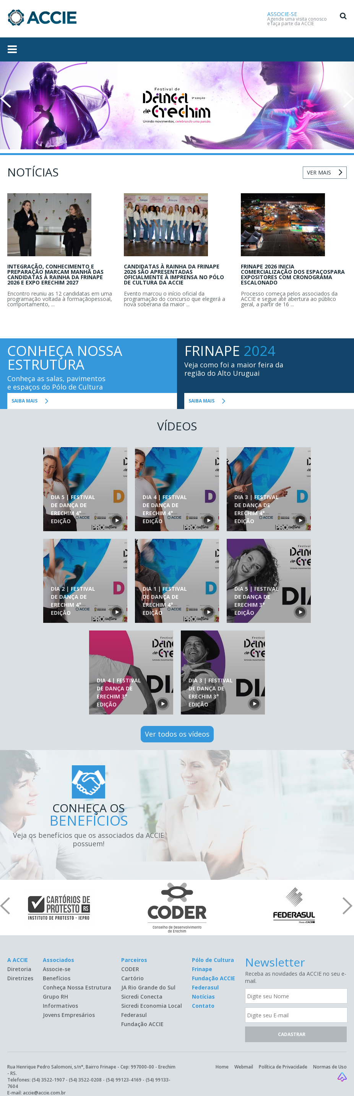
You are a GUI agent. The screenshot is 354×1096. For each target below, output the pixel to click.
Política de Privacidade (283, 1067)
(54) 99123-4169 (123, 1080)
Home (222, 1067)
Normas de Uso (330, 1067)
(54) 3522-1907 (48, 1080)
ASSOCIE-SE (282, 14)
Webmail (243, 1067)
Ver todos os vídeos (177, 734)
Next (348, 98)
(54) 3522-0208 (85, 1080)
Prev (5, 98)
